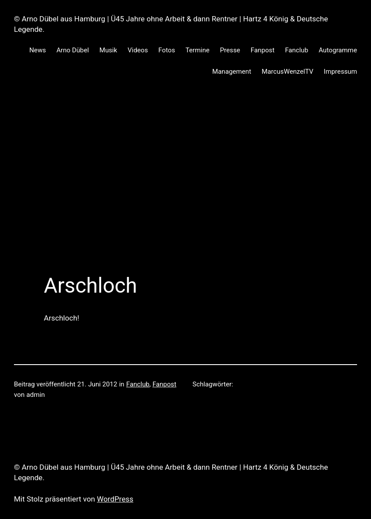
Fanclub (138, 384)
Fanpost (165, 384)
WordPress (115, 499)
